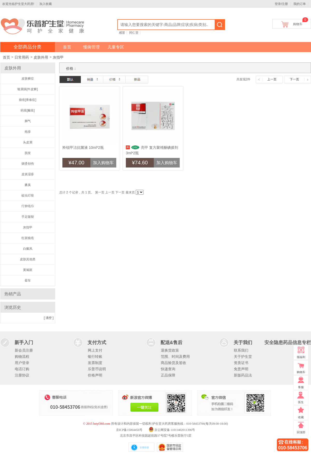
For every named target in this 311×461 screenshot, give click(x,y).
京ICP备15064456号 (129, 430)
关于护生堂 (243, 356)
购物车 (297, 23)
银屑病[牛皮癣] (27, 89)
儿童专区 (115, 47)
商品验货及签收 (173, 363)
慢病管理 (91, 47)
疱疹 (28, 132)
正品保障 (168, 375)
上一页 (272, 79)
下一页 (294, 79)
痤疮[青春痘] (27, 100)
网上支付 (95, 350)
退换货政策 (170, 350)
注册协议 (22, 375)
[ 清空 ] (48, 318)
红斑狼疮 (27, 238)
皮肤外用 (41, 57)
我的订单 (299, 4)
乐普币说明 (97, 369)
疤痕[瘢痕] (27, 110)
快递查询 (168, 369)
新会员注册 (24, 350)
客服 (301, 387)
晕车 (28, 280)
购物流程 (22, 356)
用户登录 (22, 363)
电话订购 (22, 369)
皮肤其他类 (27, 259)
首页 (67, 47)
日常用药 (22, 57)
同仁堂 (134, 32)
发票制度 (95, 363)
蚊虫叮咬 (27, 195)
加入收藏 (45, 4)
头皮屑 (27, 142)
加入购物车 (103, 162)
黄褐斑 (27, 270)
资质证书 (241, 363)
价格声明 (95, 375)
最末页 (130, 192)
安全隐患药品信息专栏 (287, 342)
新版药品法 (243, 375)
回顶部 (301, 432)
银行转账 (95, 356)
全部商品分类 (27, 47)
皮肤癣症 (27, 78)
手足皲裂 (27, 217)
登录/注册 (281, 4)
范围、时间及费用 (175, 356)
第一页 (99, 192)
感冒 (122, 32)
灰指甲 (58, 57)
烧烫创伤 (27, 163)
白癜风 (27, 248)
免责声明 (241, 369)
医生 (301, 402)
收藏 (301, 417)
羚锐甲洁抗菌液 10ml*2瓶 (83, 147)
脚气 (28, 121)
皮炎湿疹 (27, 174)
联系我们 (241, 350)
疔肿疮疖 (27, 206)
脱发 (28, 153)
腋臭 (28, 185)
